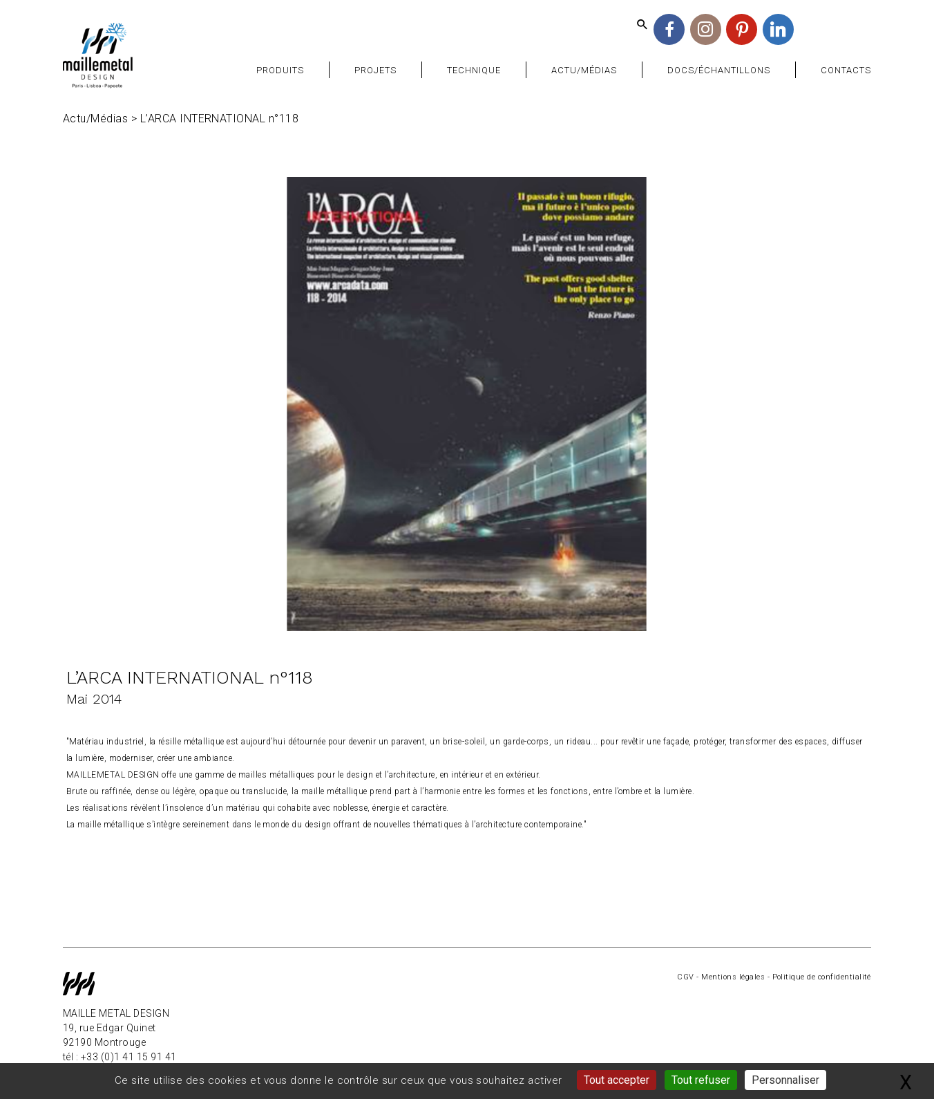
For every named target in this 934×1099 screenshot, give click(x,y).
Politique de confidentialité (821, 977)
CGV (685, 977)
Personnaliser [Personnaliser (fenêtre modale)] (785, 1080)
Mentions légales (733, 977)
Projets (375, 70)
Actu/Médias (584, 70)
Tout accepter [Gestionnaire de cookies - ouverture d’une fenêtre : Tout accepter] (616, 1080)
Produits (280, 70)
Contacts (846, 70)
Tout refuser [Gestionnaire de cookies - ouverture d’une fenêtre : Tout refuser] (700, 1080)
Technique (474, 70)
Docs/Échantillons (719, 70)
